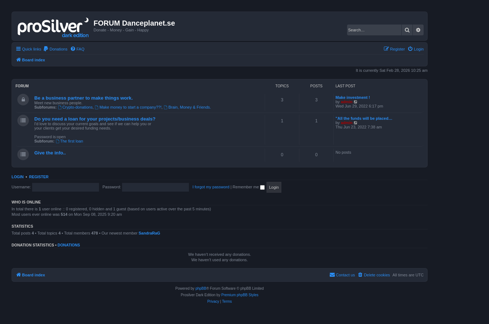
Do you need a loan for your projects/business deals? (95, 119)
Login (17, 177)
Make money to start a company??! (128, 107)
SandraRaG (149, 233)
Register (39, 177)
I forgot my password (210, 187)
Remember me (249, 187)
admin (346, 102)
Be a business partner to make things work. (83, 98)
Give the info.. (50, 153)
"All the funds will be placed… (364, 118)
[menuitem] (55, 49)
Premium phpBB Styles (240, 295)
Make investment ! (353, 97)
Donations (68, 245)
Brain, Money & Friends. (187, 107)
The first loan (69, 141)
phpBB (200, 288)
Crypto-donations (75, 107)
